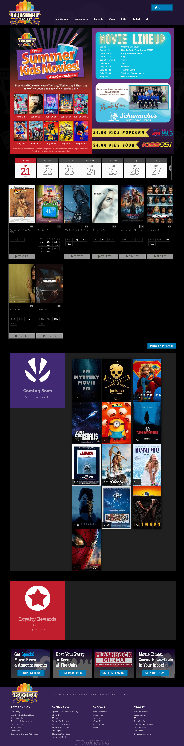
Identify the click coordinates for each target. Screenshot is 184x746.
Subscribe (97, 718)
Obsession (16, 730)
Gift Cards (138, 730)
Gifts (123, 19)
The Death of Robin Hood (22, 714)
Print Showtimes (162, 345)
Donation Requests (142, 733)
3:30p (49, 245)
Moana (55, 718)
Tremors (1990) (59, 737)
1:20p (76, 239)
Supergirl (56, 730)
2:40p (41, 245)
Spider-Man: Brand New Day (65, 711)
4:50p (56, 319)
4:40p (41, 248)
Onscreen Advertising (143, 724)
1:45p (20, 319)
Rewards (98, 19)
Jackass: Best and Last (62, 727)
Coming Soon (81, 19)
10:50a (69, 239)
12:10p (97, 239)
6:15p (139, 239)
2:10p (56, 242)
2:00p (13, 239)
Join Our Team (99, 724)
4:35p (166, 239)
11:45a (124, 239)
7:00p (20, 239)
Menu (112, 19)
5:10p (49, 248)
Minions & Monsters (61, 724)
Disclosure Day (18, 718)
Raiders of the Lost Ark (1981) (24, 733)
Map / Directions (100, 711)
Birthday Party (140, 721)
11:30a (48, 239)
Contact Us (98, 714)
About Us (97, 721)
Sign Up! (161, 7)
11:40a (41, 319)
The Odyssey (58, 714)
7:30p (152, 244)
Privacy (96, 727)
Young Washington (60, 721)
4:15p (28, 319)
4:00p (56, 245)
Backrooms (16, 727)
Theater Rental (140, 727)
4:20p (83, 239)
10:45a (152, 239)
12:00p (56, 239)
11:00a (41, 239)
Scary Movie (16, 724)
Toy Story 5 (16, 711)
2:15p (48, 319)
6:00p (56, 248)
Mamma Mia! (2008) (61, 733)
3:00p (131, 239)
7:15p (68, 244)
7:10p (49, 251)
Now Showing (62, 19)
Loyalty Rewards (141, 711)
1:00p (41, 242)
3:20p (104, 239)
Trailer (22, 256)
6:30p (41, 251)
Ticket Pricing (140, 714)
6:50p (13, 323)
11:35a (159, 239)
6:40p (111, 239)
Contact (135, 19)
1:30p (49, 242)
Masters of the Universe (21, 721)
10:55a (13, 319)
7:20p (41, 323)
